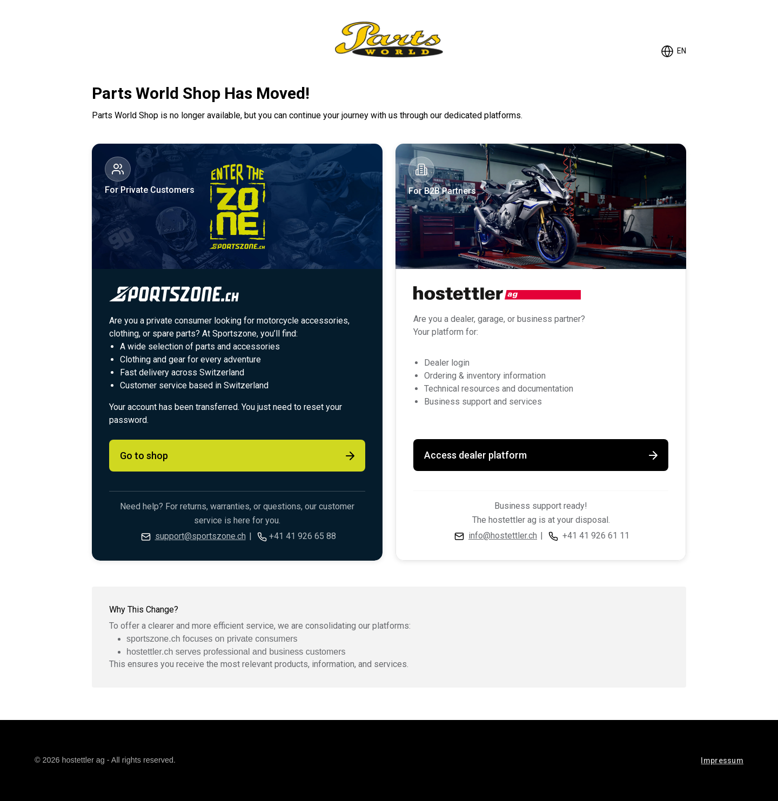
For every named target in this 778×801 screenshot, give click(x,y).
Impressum (722, 760)
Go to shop (238, 455)
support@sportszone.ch (200, 536)
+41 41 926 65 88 (302, 536)
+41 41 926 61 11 (595, 535)
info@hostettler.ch (502, 535)
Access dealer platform (542, 455)
